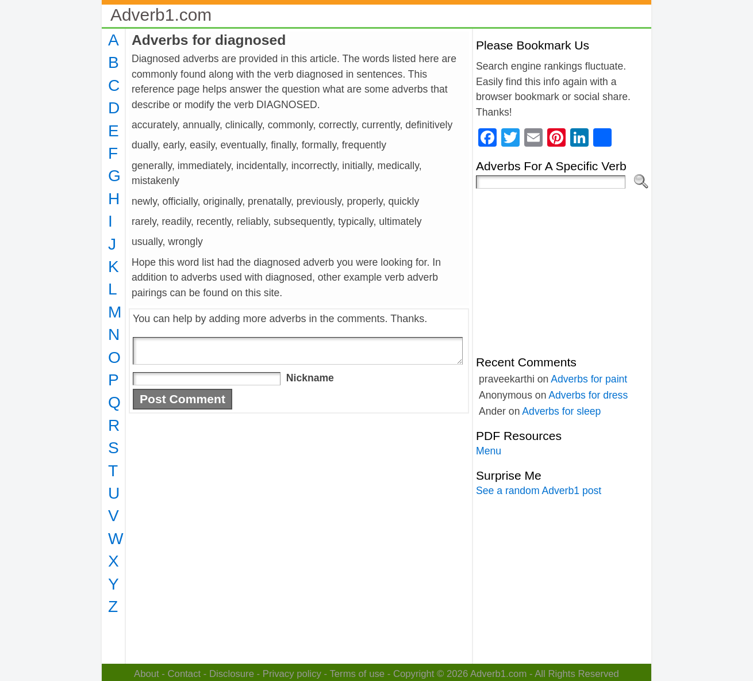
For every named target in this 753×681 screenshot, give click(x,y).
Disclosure (231, 673)
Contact (184, 673)
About (146, 673)
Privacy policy (292, 673)
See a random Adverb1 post (538, 490)
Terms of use (357, 673)
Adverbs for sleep (561, 411)
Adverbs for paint (589, 379)
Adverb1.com (161, 14)
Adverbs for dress (588, 395)
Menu (488, 451)
